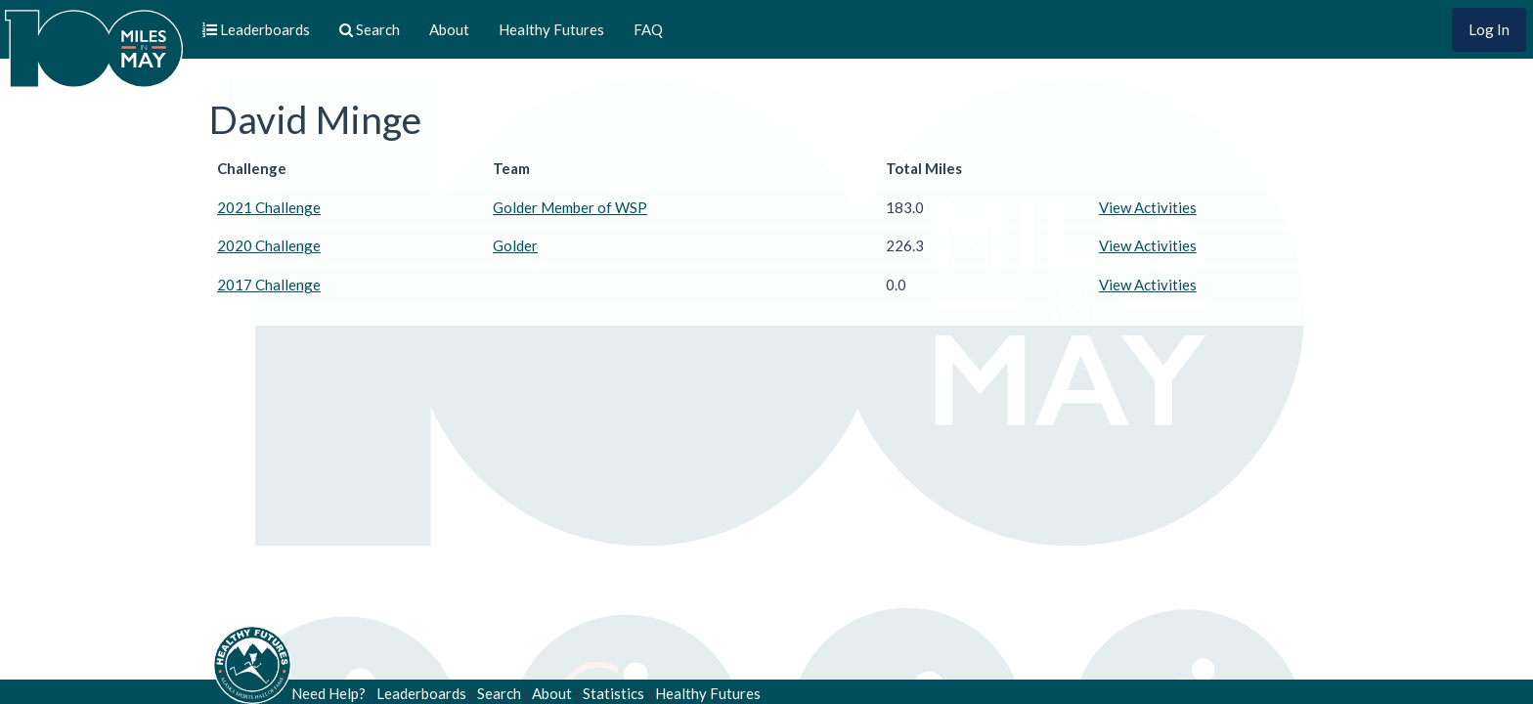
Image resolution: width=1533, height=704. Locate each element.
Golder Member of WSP (570, 207)
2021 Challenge (269, 207)
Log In (1489, 29)
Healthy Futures (551, 29)
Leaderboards (421, 693)
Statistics (613, 693)
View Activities (1148, 207)
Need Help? (328, 693)
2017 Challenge (269, 284)
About (449, 29)
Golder (515, 245)
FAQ (648, 29)
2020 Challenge (269, 245)
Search (499, 693)
